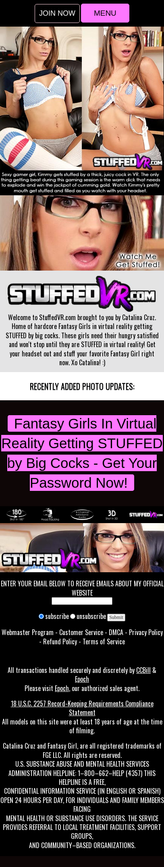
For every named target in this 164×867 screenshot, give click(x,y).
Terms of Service (104, 641)
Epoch (82, 679)
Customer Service (81, 632)
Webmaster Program (28, 632)
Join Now (57, 13)
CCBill (143, 670)
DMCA (116, 632)
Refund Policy (60, 641)
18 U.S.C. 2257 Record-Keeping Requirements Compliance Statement (82, 708)
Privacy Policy (146, 632)
